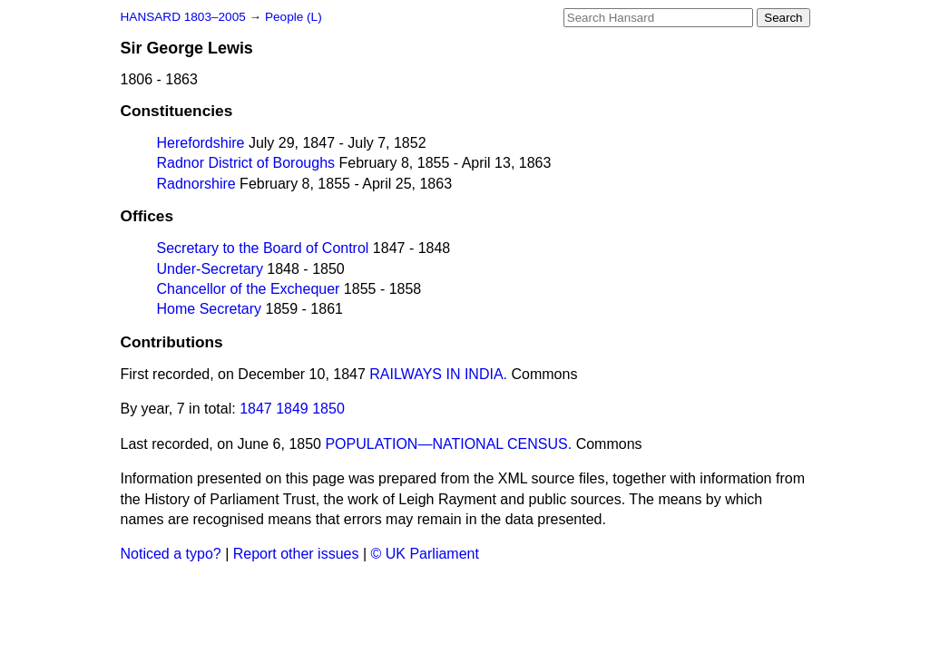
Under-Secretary (210, 269)
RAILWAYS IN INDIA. (438, 374)
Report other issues (296, 553)
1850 (328, 408)
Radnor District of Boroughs (246, 163)
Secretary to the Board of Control (263, 248)
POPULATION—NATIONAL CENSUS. (448, 444)
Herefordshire (201, 143)
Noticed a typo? (171, 553)
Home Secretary (209, 309)
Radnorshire (196, 183)
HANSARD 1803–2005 (183, 17)
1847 (256, 408)
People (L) (293, 17)
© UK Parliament (425, 553)
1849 (292, 408)
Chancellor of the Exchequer (248, 289)
